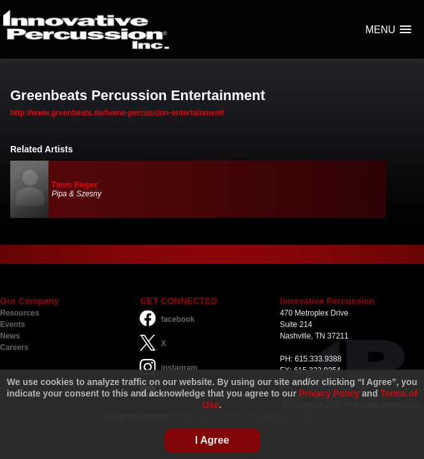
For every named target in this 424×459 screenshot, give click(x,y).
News (10, 336)
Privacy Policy (329, 393)
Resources (19, 313)
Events (12, 324)
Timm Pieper (75, 184)
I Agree (212, 440)
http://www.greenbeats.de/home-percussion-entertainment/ (117, 112)
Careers (14, 347)
